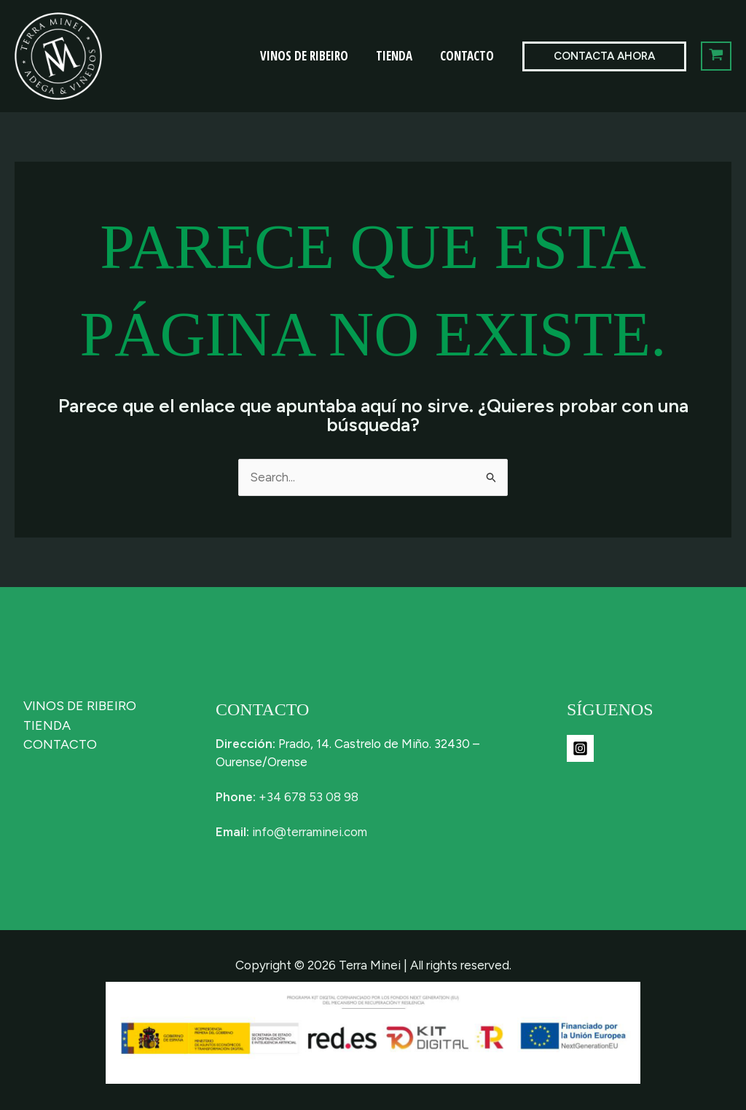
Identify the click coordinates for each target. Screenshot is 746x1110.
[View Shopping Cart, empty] (716, 56)
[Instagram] (580, 748)
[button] (604, 56)
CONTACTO (468, 55)
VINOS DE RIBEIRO (311, 55)
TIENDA (398, 55)
